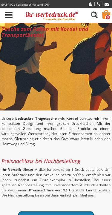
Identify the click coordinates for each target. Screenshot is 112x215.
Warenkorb (108, 17)
